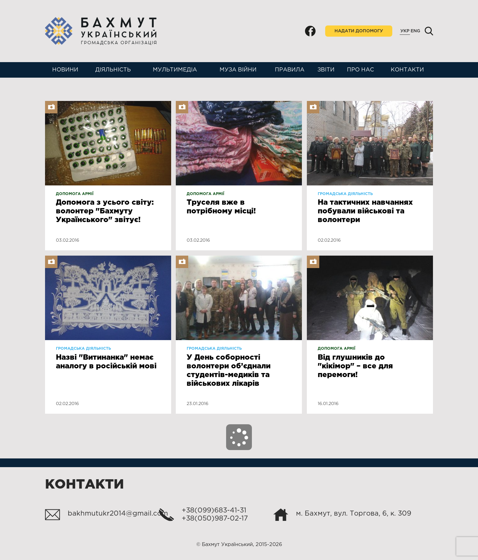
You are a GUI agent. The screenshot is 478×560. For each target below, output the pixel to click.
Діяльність (113, 69)
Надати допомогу (359, 31)
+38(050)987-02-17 (215, 519)
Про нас (360, 69)
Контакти (407, 69)
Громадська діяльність (345, 194)
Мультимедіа (175, 69)
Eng (415, 31)
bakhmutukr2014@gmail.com (118, 514)
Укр (404, 31)
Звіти (326, 69)
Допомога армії (74, 194)
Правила (289, 69)
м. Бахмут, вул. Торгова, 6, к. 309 (353, 514)
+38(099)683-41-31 (214, 511)
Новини (65, 69)
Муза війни (238, 69)
